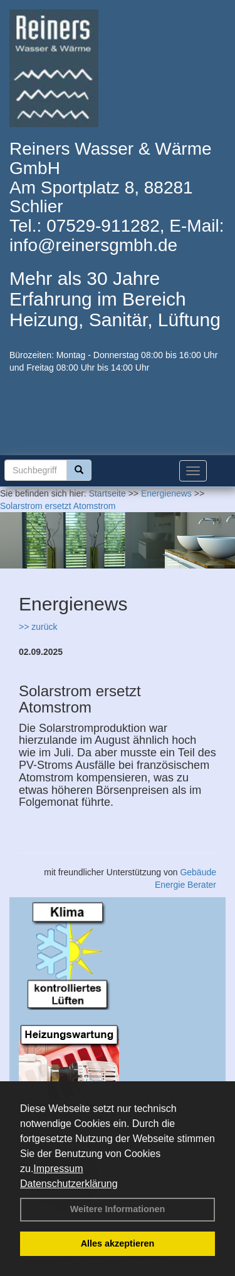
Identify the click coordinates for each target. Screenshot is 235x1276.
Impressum (58, 1168)
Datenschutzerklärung (69, 1183)
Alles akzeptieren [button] (118, 1243)
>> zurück (38, 627)
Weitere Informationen (117, 1209)
